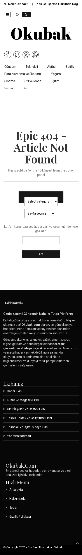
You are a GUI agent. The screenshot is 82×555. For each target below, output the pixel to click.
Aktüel (51, 66)
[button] (7, 14)
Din (25, 88)
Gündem (10, 66)
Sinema (9, 81)
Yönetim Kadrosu (19, 436)
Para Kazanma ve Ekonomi (23, 74)
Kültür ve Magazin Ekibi (23, 400)
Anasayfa (16, 489)
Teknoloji (32, 66)
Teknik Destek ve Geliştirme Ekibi (29, 418)
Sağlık (70, 66)
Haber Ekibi (14, 391)
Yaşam (56, 74)
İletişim (14, 507)
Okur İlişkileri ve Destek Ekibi (26, 409)
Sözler (8, 88)
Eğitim (55, 81)
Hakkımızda (17, 498)
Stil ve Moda (32, 81)
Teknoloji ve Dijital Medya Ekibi (27, 427)
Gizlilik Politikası (20, 516)
